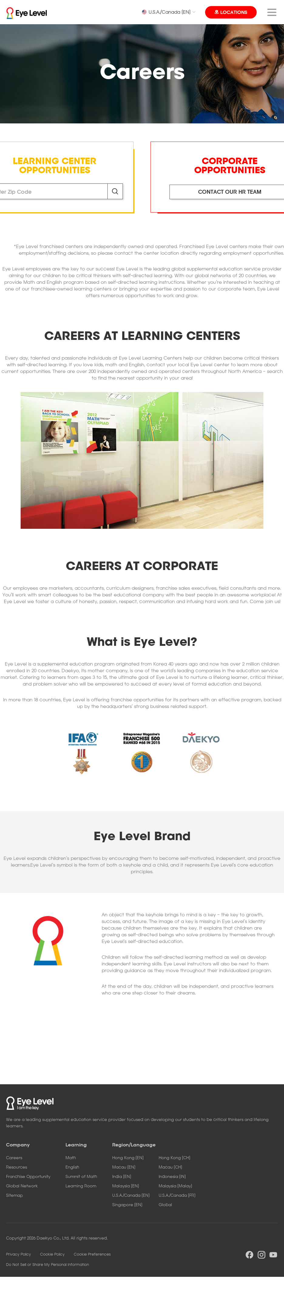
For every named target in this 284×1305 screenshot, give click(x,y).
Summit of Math (81, 1176)
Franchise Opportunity (28, 1176)
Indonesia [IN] (172, 1176)
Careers (14, 1157)
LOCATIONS (233, 12)
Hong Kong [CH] (174, 1157)
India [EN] (121, 1176)
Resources (16, 1166)
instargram (261, 1254)
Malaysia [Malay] (175, 1185)
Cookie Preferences (92, 1254)
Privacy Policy (18, 1254)
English (72, 1166)
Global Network (22, 1185)
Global (165, 1204)
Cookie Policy (52, 1254)
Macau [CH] (170, 1166)
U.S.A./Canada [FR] (177, 1195)
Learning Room (81, 1185)
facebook (249, 1254)
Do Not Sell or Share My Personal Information (47, 1264)
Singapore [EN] (127, 1204)
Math (71, 1157)
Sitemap (14, 1195)
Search (115, 191)
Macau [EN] (123, 1166)
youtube (273, 1254)
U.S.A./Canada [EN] (166, 12)
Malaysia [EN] (125, 1185)
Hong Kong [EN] (128, 1157)
